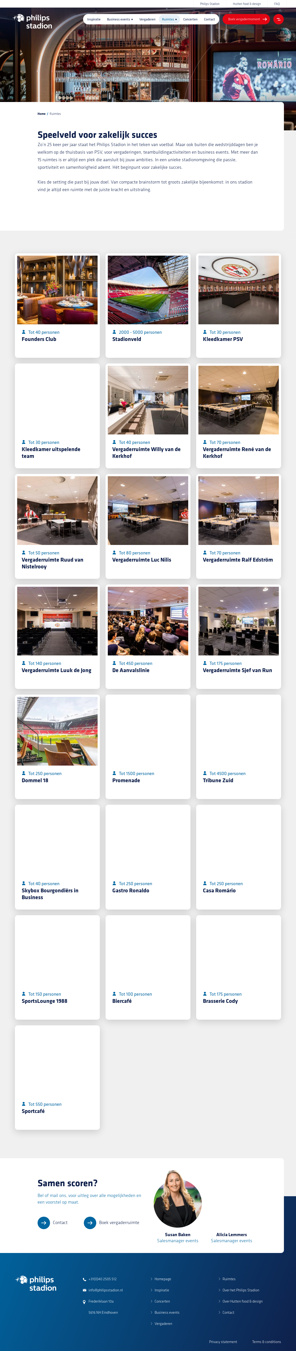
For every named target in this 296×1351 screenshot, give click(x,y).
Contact (209, 19)
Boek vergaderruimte (119, 1222)
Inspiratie (94, 19)
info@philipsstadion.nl (106, 1290)
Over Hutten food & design (243, 1301)
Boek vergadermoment (244, 19)
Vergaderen (147, 19)
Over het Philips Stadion (241, 1290)
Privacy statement (223, 1341)
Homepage (163, 1279)
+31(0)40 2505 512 (103, 1279)
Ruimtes (168, 19)
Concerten (190, 19)
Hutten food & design (247, 4)
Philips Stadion (210, 4)
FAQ (277, 4)
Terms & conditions (266, 1341)
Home (41, 113)
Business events (118, 19)
